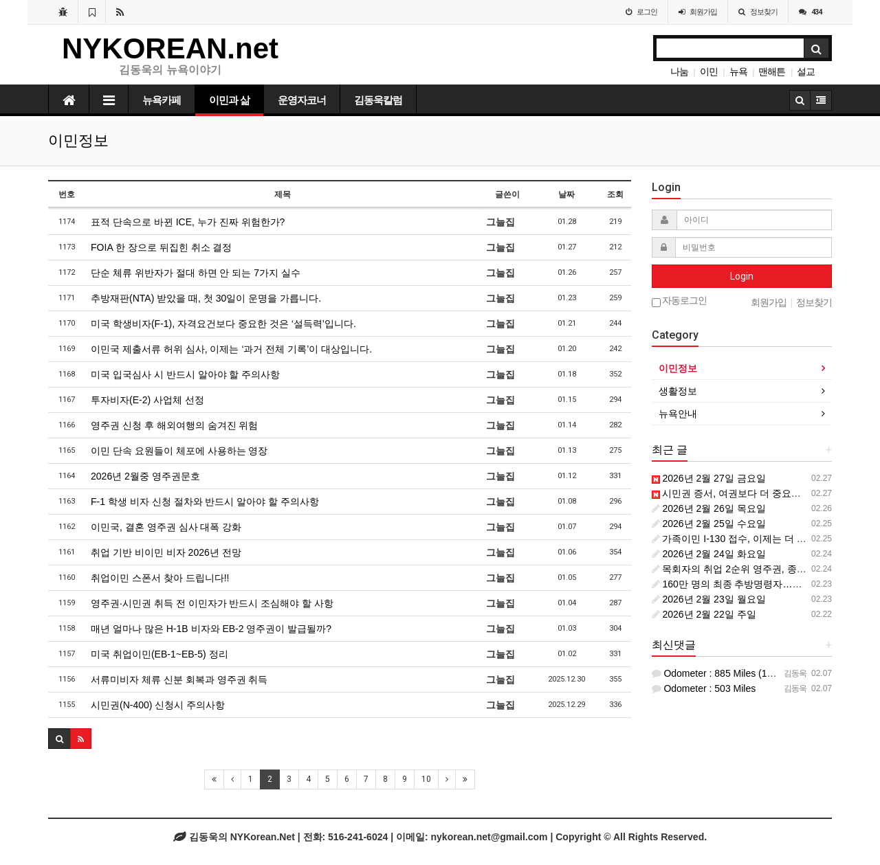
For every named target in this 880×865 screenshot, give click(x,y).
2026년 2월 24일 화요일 (709, 553)
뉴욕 (738, 71)
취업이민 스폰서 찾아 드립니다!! (160, 577)
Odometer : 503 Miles (704, 688)
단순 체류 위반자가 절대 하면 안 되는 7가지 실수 (195, 272)
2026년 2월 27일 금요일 (709, 478)
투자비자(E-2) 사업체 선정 (147, 399)
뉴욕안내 (678, 413)
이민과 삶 (229, 100)
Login (742, 276)
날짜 (566, 194)
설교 (806, 71)
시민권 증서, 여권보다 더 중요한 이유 (737, 493)
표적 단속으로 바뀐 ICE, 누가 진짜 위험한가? (188, 221)
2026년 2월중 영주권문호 (145, 476)
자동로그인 (679, 301)
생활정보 (678, 390)
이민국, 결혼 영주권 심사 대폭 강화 (166, 526)
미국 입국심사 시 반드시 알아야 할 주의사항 (185, 374)
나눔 (679, 71)
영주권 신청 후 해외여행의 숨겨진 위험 (174, 425)
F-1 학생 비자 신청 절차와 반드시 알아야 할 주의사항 (205, 501)
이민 (709, 71)
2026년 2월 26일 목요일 (709, 508)
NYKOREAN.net (170, 48)
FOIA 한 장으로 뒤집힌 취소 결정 (161, 247)
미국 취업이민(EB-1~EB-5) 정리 (159, 654)
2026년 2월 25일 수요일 (709, 523)
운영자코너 (302, 100)
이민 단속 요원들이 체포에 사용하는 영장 (179, 450)
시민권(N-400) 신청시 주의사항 (158, 704)
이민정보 (678, 368)
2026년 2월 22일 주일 (704, 614)
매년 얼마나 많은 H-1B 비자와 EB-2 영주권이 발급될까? (211, 628)
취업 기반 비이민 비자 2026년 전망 (166, 552)
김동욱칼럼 (378, 100)
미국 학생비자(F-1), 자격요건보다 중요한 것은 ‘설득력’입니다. (223, 323)
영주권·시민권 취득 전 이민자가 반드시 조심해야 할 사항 (212, 603)
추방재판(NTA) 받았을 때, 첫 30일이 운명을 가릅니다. (206, 298)
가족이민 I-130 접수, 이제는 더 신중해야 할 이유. (762, 538)
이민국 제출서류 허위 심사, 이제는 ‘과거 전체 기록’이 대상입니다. (231, 349)
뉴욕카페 (161, 100)
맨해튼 (771, 71)
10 (426, 779)
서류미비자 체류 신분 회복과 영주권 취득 (179, 679)
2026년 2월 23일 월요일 (709, 599)
